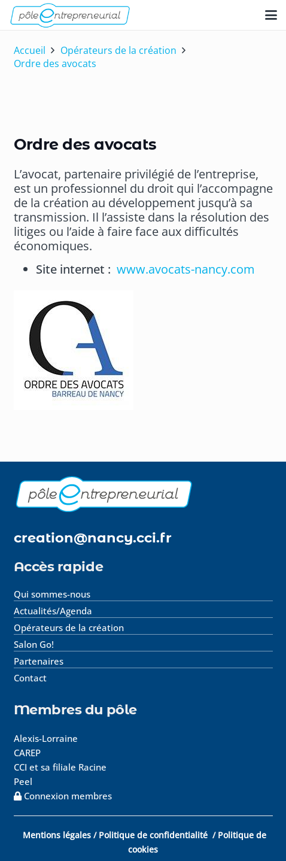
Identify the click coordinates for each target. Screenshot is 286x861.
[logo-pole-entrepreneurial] (69, 15)
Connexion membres (63, 796)
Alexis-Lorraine (46, 738)
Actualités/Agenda (53, 611)
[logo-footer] (143, 494)
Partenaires (38, 661)
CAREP (27, 753)
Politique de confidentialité (154, 835)
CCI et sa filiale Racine (61, 767)
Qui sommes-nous (52, 594)
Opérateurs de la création (69, 627)
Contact (30, 678)
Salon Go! (34, 644)
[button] (271, 15)
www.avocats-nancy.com (186, 269)
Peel (23, 781)
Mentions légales (57, 835)
